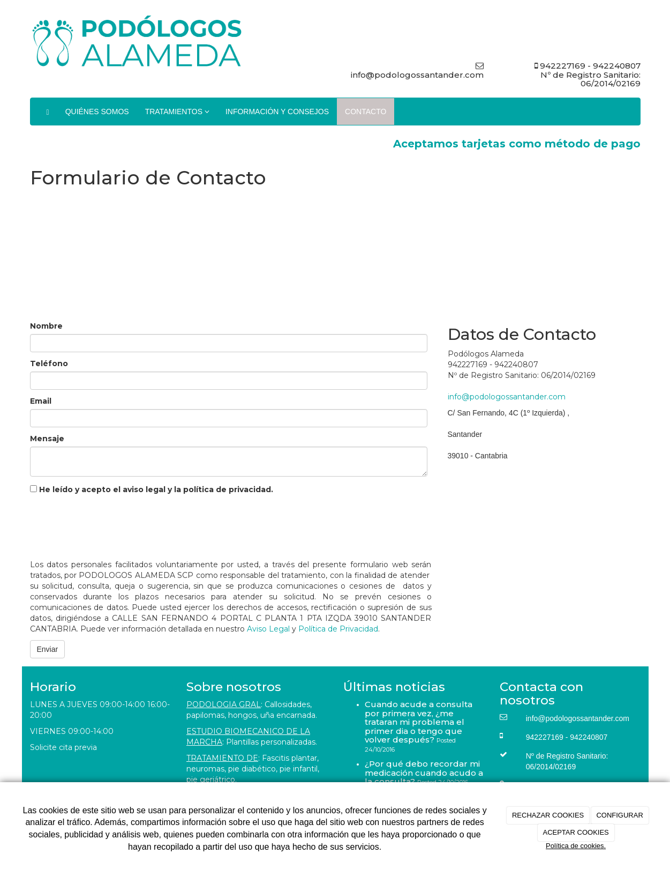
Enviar (47, 649)
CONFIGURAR (619, 815)
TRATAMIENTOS (177, 111)
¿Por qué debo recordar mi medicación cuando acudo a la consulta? (424, 772)
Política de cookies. (576, 846)
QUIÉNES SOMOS (97, 111)
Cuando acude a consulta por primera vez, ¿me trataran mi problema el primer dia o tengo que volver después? (418, 722)
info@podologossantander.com (507, 397)
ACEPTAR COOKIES (575, 832)
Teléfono (49, 363)
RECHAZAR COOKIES (548, 815)
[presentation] (111, 524)
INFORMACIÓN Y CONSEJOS (277, 111)
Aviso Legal (268, 629)
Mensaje (47, 438)
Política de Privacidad (338, 629)
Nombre (46, 326)
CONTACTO (365, 111)
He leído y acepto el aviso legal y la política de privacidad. (151, 489)
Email (40, 401)
